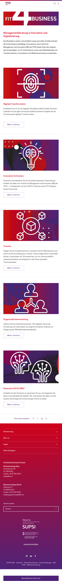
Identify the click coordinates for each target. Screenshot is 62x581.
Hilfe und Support (9, 450)
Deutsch (8, 509)
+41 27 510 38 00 (15, 474)
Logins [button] (5, 444)
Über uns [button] (6, 438)
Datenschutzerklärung (31, 562)
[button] (33, 418)
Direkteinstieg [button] (8, 432)
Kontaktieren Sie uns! (31, 578)
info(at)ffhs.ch (8, 476)
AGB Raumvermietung (33, 565)
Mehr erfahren (13, 125)
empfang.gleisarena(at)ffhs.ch (13, 495)
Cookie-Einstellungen (45, 562)
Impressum (19, 562)
